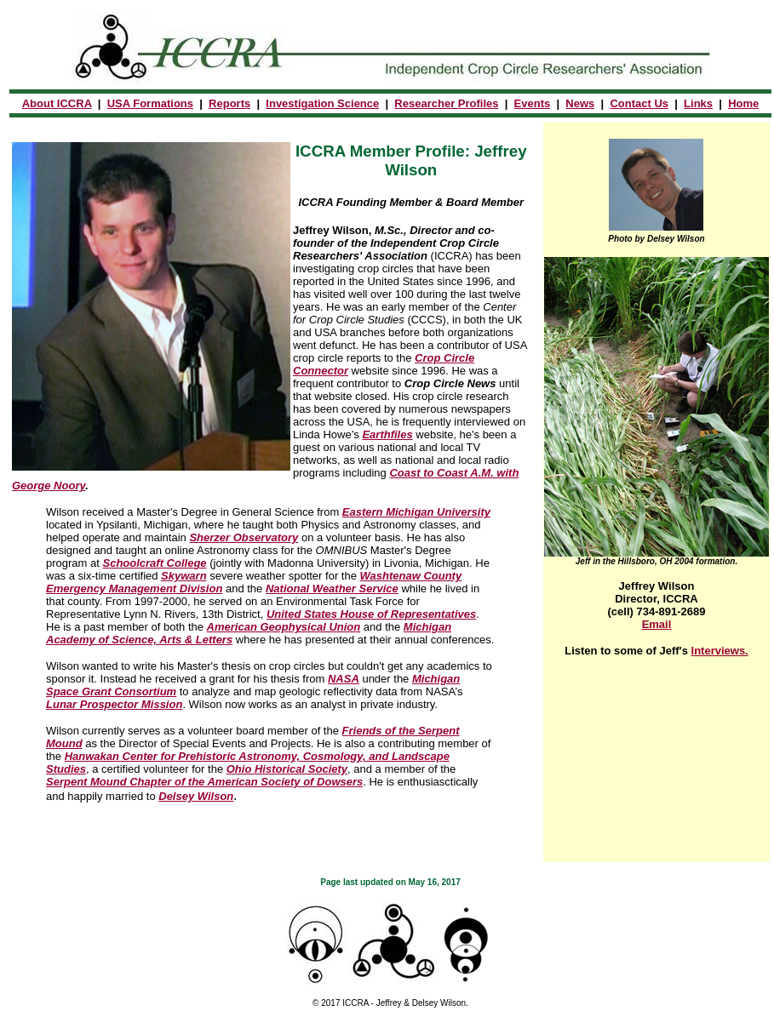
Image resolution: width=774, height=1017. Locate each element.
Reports (229, 103)
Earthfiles (387, 434)
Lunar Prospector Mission (114, 704)
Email (657, 624)
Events (532, 103)
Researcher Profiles (446, 103)
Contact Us (639, 103)
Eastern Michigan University (416, 512)
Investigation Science (322, 103)
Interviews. (719, 650)
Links (698, 103)
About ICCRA (57, 103)
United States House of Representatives (371, 614)
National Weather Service (332, 588)
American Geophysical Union (284, 626)
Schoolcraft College (154, 563)
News (579, 103)
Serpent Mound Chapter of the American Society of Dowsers (204, 781)
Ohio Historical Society (286, 769)
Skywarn (183, 575)
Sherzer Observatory (243, 537)
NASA (343, 678)
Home (743, 103)
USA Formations (150, 103)
